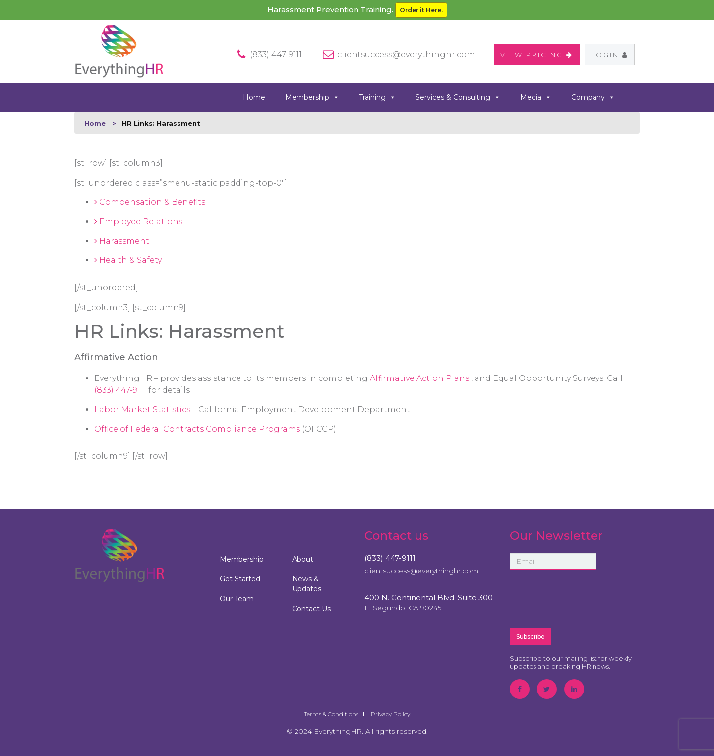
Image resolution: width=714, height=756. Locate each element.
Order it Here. (421, 10)
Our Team (237, 598)
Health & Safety (128, 260)
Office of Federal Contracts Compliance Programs (198, 429)
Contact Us (311, 608)
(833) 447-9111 (121, 390)
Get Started (240, 578)
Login (609, 55)
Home (254, 97)
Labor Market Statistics (143, 409)
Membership (312, 97)
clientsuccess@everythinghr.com (406, 54)
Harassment (121, 241)
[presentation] (585, 598)
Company (593, 97)
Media (535, 97)
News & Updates (306, 583)
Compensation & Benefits (149, 202)
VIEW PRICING (536, 55)
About (302, 559)
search (636, 97)
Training (377, 97)
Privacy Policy (390, 714)
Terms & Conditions (331, 714)
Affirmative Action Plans (420, 378)
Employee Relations (138, 221)
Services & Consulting (458, 97)
